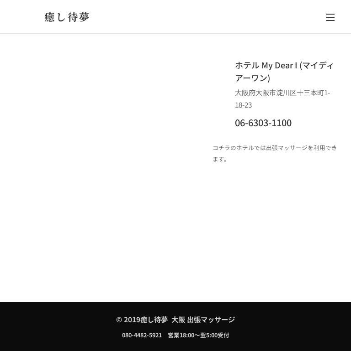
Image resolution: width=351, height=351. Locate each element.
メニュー (330, 17)
